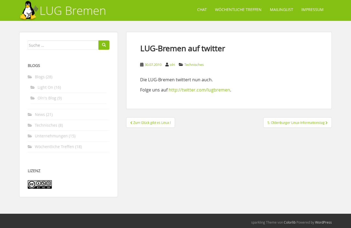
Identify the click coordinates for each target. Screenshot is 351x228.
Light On (45, 87)
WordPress (323, 222)
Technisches (194, 64)
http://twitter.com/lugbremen (199, 90)
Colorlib (290, 222)
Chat (202, 9)
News (40, 114)
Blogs (40, 76)
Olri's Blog (47, 98)
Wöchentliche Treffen (238, 9)
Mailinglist (281, 9)
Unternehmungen (51, 135)
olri (172, 64)
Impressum (312, 9)
